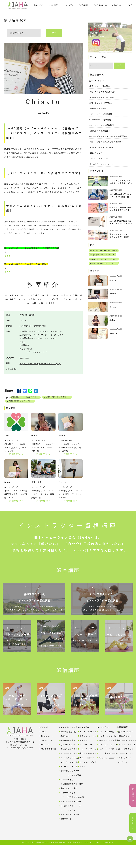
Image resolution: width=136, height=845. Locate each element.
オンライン (122, 762)
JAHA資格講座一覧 (66, 732)
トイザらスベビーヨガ (104, 745)
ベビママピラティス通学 (66, 775)
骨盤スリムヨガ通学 (66, 749)
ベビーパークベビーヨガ (104, 749)
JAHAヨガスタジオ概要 (104, 740)
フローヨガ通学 (66, 779)
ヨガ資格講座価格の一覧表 (66, 784)
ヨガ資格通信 (54, 5)
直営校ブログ (45, 740)
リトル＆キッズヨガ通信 (66, 801)
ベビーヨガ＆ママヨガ (85, 753)
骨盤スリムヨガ (123, 736)
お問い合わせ (117, 5)
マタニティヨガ (85, 745)
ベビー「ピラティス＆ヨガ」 (66, 797)
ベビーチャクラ (123, 758)
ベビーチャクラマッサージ (85, 749)
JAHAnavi (44, 745)
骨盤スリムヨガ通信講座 (99, 131)
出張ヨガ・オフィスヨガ (85, 736)
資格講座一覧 (132, 795)
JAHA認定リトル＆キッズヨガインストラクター (103, 263)
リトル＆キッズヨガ (85, 762)
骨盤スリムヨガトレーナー (100, 153)
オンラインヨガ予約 (104, 736)
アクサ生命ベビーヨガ (104, 753)
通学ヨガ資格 (39, 5)
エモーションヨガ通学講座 (100, 103)
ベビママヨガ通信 (66, 793)
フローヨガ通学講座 (97, 109)
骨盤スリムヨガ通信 (66, 788)
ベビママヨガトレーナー (99, 159)
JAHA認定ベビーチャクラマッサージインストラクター (57, 397)
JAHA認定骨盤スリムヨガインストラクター (20, 401)
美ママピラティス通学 (66, 771)
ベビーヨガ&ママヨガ (123, 740)
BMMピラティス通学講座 (100, 120)
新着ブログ (132, 823)
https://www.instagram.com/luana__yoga (40, 363)
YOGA (81, 766)
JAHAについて (46, 736)
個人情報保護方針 (46, 749)
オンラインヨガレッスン (85, 732)
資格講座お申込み (100, 5)
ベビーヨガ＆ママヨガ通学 (66, 753)
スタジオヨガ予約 (104, 732)
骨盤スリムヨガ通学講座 (99, 86)
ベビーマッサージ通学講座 (100, 114)
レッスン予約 (69, 5)
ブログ (129, 5)
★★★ (7, 256)
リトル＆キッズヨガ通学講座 (101, 98)
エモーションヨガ (85, 758)
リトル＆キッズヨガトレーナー (102, 164)
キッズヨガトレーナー (66, 814)
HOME (26, 5)
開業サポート (65, 819)
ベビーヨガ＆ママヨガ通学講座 (102, 92)
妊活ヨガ (82, 740)
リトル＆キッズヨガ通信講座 (101, 148)
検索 (54, 33)
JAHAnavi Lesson (104, 758)
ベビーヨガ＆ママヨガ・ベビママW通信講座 (108, 137)
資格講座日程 (83, 5)
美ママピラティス (123, 749)
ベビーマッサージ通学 (66, 766)
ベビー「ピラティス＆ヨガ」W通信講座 (106, 142)
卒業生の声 (64, 736)
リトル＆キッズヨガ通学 (66, 758)
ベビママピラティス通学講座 (101, 125)
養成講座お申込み (66, 740)
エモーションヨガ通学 (66, 762)
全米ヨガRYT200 (96, 81)
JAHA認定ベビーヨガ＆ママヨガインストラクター (26, 397)
